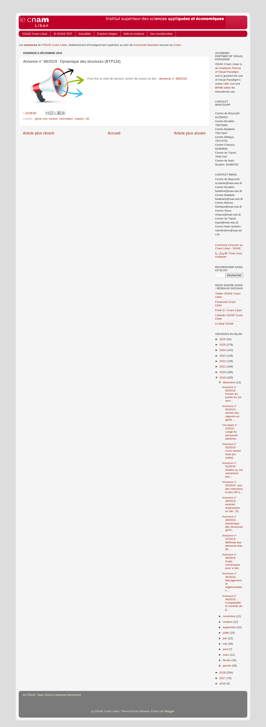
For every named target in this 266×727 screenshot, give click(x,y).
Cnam (177, 44)
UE (87, 118)
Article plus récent (38, 133)
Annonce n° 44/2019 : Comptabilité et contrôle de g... (232, 602)
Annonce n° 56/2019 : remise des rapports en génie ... (230, 413)
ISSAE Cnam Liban (35, 33)
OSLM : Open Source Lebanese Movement (54, 694)
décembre (229, 382)
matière (79, 118)
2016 (223, 683)
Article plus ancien (190, 133)
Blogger (169, 711)
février (227, 660)
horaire (53, 118)
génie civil (41, 118)
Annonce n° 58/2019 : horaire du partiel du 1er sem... (232, 394)
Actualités (84, 33)
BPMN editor (223, 87)
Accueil (114, 133)
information (66, 118)
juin (225, 638)
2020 (223, 372)
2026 (223, 339)
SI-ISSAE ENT (62, 33)
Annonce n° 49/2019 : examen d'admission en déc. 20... (231, 504)
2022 (223, 361)
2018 (223, 672)
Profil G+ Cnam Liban (228, 310)
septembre (230, 627)
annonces (30, 44)
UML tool (229, 83)
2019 (223, 377)
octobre (228, 621)
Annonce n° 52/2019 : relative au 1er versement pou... (232, 469)
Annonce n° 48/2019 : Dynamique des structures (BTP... (232, 523)
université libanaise (147, 44)
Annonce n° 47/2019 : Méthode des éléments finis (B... (232, 542)
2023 (223, 355)
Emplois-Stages (107, 33)
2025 (223, 344)
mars (226, 654)
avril (226, 649)
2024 (223, 350)
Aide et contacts (133, 33)
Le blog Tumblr (224, 323)
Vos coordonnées (161, 33)
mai (225, 643)
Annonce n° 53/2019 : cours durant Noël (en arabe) (231, 450)
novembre (229, 616)
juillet (226, 632)
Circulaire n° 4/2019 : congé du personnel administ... (230, 432)
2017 (223, 678)
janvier (227, 665)
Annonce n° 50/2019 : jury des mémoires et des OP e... (232, 487)
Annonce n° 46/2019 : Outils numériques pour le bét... (231, 561)
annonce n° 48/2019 (173, 78)
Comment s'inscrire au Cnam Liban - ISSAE (229, 246)
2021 (223, 366)
